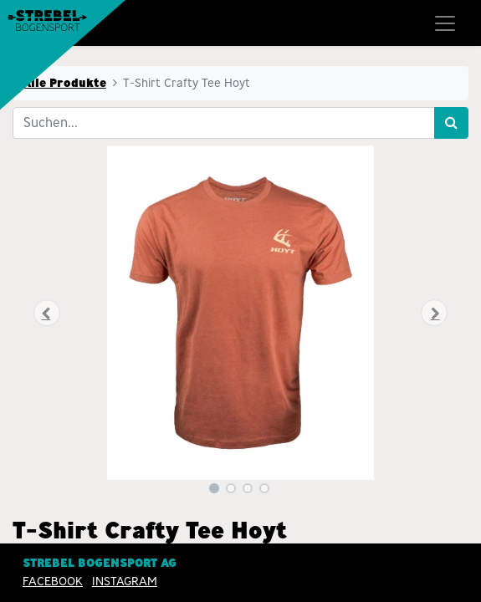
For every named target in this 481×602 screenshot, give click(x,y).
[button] (47, 313)
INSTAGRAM (124, 581)
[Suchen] (451, 123)
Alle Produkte (64, 82)
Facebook (53, 581)
